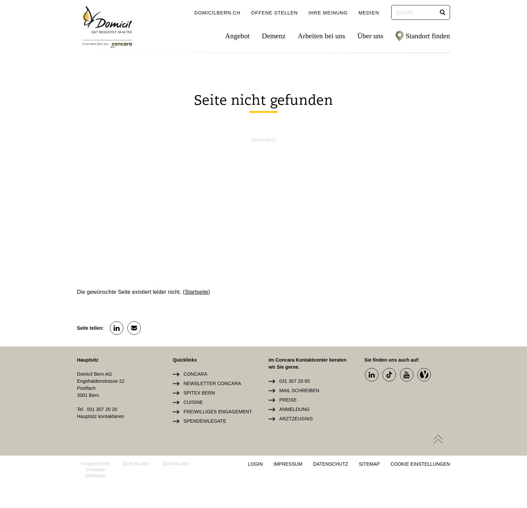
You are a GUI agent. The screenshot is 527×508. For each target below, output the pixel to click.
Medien (369, 12)
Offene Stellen (274, 12)
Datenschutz (330, 464)
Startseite (196, 292)
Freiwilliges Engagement (218, 411)
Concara (195, 374)
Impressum (288, 464)
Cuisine (193, 402)
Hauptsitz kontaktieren (100, 416)
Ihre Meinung (328, 12)
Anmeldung (294, 409)
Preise (288, 400)
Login (255, 464)
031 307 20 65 (294, 381)
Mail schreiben (299, 390)
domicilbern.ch (217, 12)
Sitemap (369, 464)
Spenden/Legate (205, 421)
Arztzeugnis (296, 418)
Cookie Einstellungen (420, 464)
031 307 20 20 (102, 409)
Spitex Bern (199, 393)
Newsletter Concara (212, 383)
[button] (443, 12)
